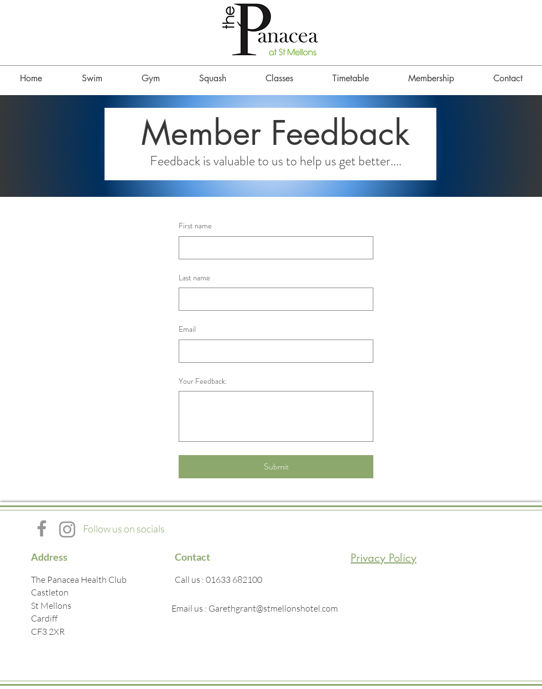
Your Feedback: (203, 381)
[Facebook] (42, 528)
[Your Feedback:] (276, 416)
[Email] (272, 351)
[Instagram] (67, 529)
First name (195, 226)
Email (187, 329)
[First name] (272, 248)
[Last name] (272, 299)
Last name (194, 278)
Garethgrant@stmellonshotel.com (273, 608)
